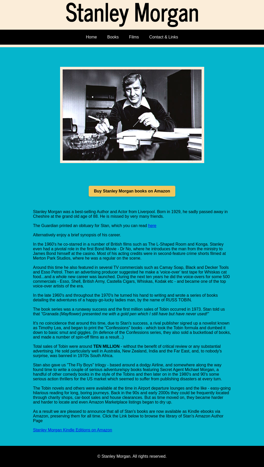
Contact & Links (163, 37)
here (152, 225)
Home (91, 37)
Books (113, 37)
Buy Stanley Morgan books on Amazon (132, 191)
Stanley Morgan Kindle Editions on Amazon (72, 430)
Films (134, 37)
